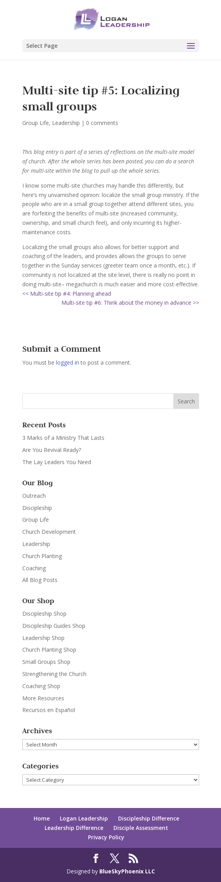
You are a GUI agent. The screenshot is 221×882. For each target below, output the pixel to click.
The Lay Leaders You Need (56, 462)
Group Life (35, 123)
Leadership (66, 123)
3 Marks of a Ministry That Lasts (63, 437)
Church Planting (42, 556)
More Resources (43, 698)
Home (42, 818)
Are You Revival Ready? (51, 450)
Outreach (34, 495)
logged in (67, 362)
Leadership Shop (43, 638)
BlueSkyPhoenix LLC (127, 871)
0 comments (102, 123)
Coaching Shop (41, 686)
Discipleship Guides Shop (53, 625)
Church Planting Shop (49, 649)
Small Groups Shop (46, 661)
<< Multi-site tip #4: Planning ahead (66, 293)
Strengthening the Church (54, 674)
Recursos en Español (48, 710)
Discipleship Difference (148, 818)
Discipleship (37, 507)
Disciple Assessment (140, 827)
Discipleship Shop (44, 613)
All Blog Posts (39, 580)
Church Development (49, 531)
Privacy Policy (106, 837)
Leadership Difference (74, 827)
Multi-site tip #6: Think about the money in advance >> (130, 302)
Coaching (34, 568)
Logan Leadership (84, 818)
